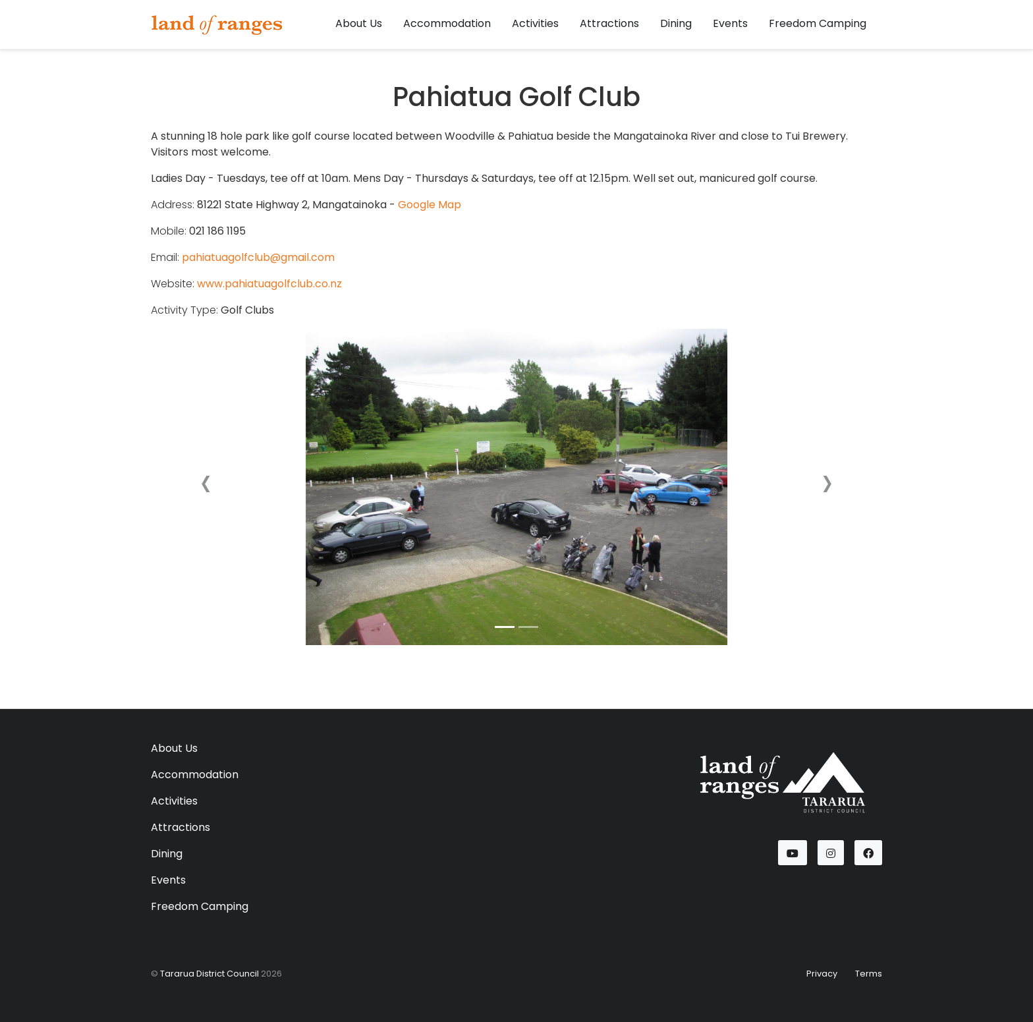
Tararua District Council (209, 973)
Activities (535, 23)
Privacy (821, 973)
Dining (676, 23)
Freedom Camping (817, 23)
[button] (206, 487)
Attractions (609, 23)
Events (730, 23)
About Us (358, 23)
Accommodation (447, 23)
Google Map (429, 204)
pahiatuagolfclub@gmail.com (258, 257)
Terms (868, 973)
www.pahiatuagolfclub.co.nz (269, 283)
